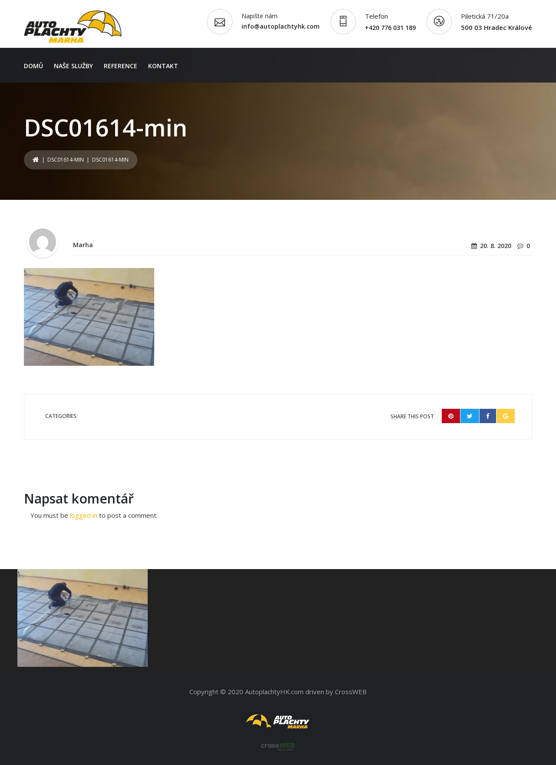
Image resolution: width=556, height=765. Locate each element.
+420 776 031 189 (390, 27)
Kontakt (163, 66)
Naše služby (73, 66)
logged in (83, 515)
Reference (120, 66)
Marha (83, 245)
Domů (33, 66)
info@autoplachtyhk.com (281, 26)
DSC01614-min (65, 159)
